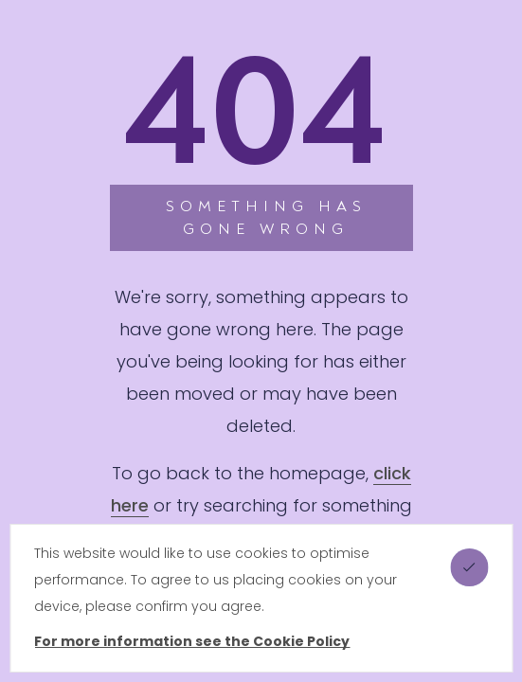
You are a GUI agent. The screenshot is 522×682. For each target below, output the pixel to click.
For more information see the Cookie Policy (192, 641)
